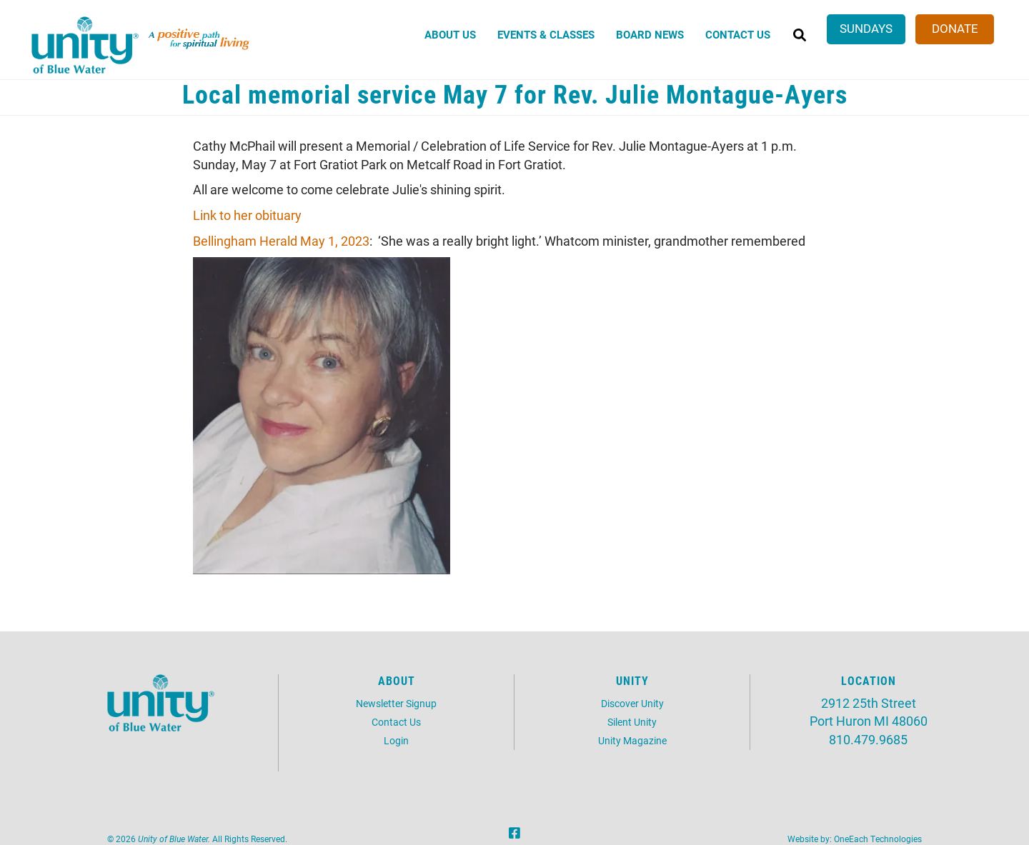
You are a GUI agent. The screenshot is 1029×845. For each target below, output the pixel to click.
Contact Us (737, 34)
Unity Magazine (632, 740)
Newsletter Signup (396, 703)
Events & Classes (546, 34)
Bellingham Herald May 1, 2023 (281, 240)
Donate (955, 28)
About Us (450, 34)
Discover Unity (632, 703)
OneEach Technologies (878, 838)
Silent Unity (632, 722)
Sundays (866, 28)
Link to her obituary (247, 215)
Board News (650, 34)
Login (396, 740)
